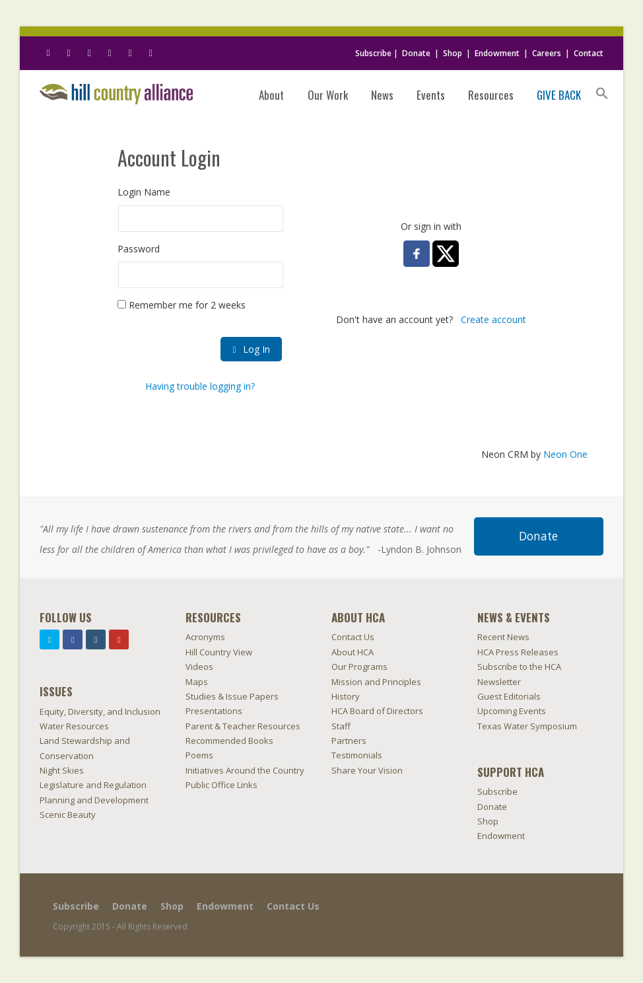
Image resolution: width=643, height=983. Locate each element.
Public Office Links (221, 785)
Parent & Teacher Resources (243, 726)
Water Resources (74, 726)
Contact (588, 53)
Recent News (503, 637)
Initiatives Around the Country (245, 770)
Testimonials (356, 755)
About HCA (352, 652)
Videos (199, 667)
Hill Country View (219, 652)
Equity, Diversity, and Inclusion (100, 711)
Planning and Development (94, 800)
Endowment (497, 53)
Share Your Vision (367, 770)
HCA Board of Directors (377, 711)
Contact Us (352, 637)
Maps (197, 682)
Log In (250, 349)
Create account (493, 319)
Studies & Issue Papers (232, 696)
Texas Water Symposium (527, 726)
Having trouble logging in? (200, 386)
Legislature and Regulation (93, 785)
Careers (546, 53)
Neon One (565, 454)
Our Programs (359, 667)
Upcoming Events (511, 711)
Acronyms (205, 637)
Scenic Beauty (68, 814)
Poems (199, 755)
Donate (416, 53)
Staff (341, 726)
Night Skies (62, 770)
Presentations (214, 711)
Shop (452, 53)
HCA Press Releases (517, 652)
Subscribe (373, 53)
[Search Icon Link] (602, 93)
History (345, 696)
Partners (348, 740)
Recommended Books (229, 740)
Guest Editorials (509, 696)
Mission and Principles (376, 682)
